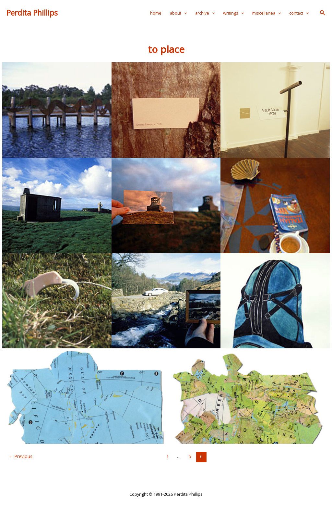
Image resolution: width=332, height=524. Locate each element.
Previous (20, 456)
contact (299, 13)
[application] (184, 13)
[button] (323, 13)
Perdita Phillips (32, 13)
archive (205, 13)
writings (233, 13)
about (178, 13)
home (155, 13)
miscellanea (266, 13)
